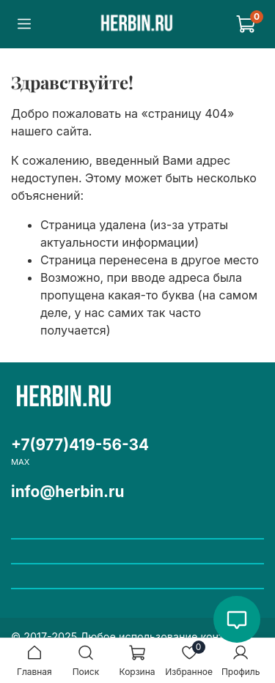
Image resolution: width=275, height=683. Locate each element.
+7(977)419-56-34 (80, 445)
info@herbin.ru (68, 491)
